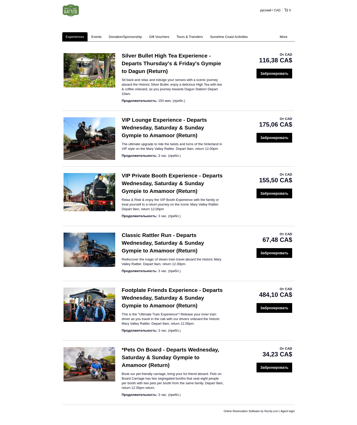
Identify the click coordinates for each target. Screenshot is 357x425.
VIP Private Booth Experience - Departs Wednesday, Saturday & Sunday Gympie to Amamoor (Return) (172, 183)
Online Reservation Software (242, 411)
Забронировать (274, 73)
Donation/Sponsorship (125, 37)
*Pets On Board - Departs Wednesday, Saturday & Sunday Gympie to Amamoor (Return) (170, 357)
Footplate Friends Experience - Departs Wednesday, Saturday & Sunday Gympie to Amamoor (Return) (172, 297)
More (285, 37)
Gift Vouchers (159, 37)
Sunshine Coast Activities (229, 37)
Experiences (75, 37)
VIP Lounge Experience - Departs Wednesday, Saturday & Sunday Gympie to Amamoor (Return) (164, 127)
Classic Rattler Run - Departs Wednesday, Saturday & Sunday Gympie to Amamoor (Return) (163, 243)
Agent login (288, 411)
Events (96, 37)
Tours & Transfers (189, 37)
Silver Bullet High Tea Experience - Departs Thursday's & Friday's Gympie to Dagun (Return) (171, 63)
